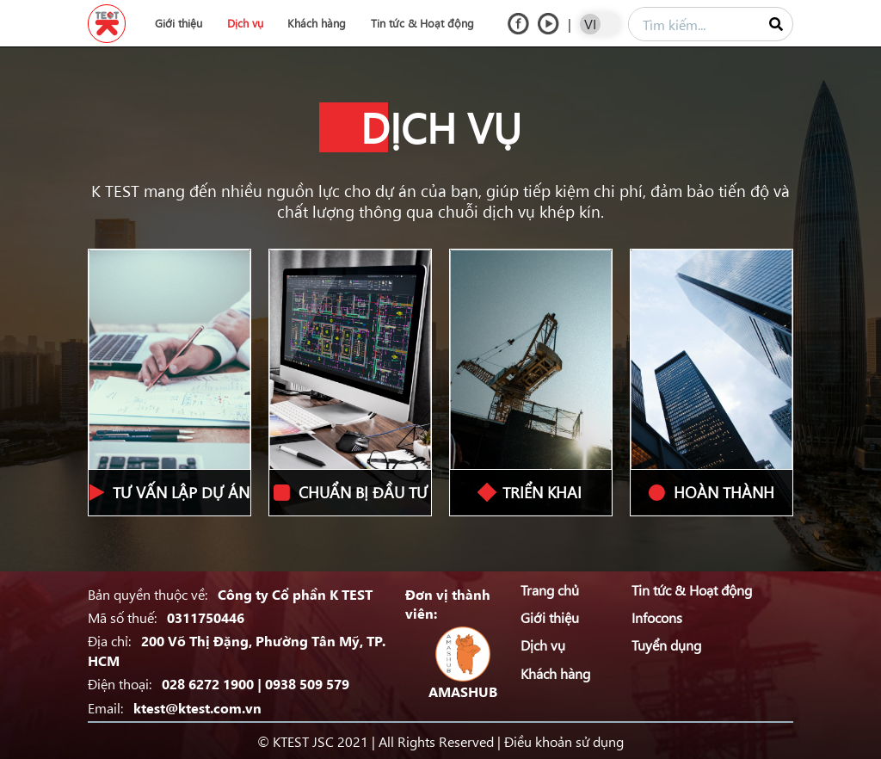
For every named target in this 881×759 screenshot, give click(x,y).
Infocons (656, 617)
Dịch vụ (245, 23)
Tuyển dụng (666, 644)
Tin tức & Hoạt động (422, 23)
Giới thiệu (178, 23)
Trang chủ (550, 589)
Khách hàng (316, 23)
